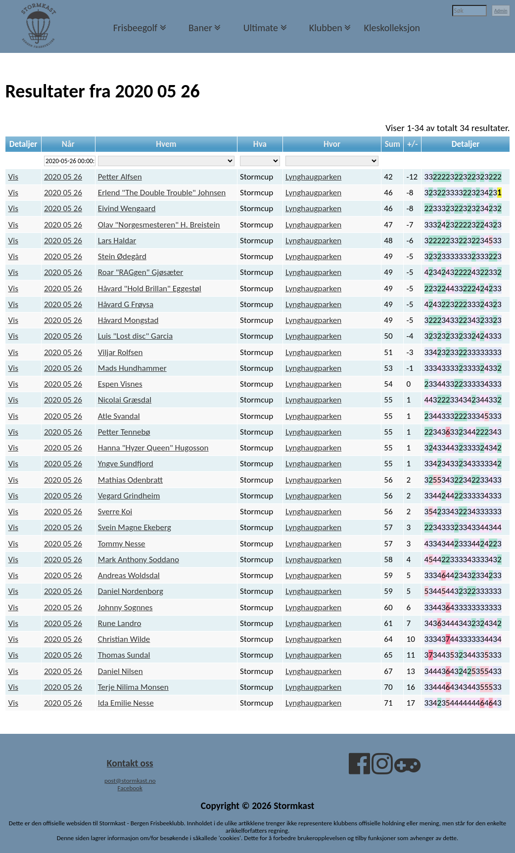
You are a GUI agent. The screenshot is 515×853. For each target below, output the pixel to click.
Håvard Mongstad (128, 320)
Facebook (130, 788)
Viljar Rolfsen (120, 352)
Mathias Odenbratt (130, 480)
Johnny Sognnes (125, 607)
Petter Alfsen (120, 177)
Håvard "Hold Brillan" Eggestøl (149, 288)
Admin (501, 10)
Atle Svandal (119, 416)
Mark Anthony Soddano (138, 559)
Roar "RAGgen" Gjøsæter (140, 272)
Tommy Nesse (121, 544)
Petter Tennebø (124, 432)
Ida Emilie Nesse (126, 703)
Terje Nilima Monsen (133, 687)
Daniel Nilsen (120, 671)
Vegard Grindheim (129, 496)
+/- (412, 144)
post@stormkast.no (130, 780)
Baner (200, 28)
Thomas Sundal (124, 655)
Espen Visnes (120, 384)
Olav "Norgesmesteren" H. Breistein (159, 225)
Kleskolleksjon (392, 28)
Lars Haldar (117, 240)
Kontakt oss (130, 763)
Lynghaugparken (313, 177)
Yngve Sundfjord (125, 463)
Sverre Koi (115, 511)
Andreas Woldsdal (129, 575)
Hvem (166, 144)
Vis (13, 177)
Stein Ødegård (122, 256)
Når (68, 144)
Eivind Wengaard (127, 208)
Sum (392, 144)
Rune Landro (119, 623)
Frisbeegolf (135, 28)
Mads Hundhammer (132, 368)
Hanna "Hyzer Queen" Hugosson (153, 448)
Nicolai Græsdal (124, 400)
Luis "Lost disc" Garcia (135, 336)
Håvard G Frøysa (125, 304)
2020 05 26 (63, 177)
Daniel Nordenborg (130, 591)
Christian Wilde (124, 639)
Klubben (325, 28)
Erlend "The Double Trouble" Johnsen (162, 192)
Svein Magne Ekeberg (134, 527)
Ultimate (260, 28)
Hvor (332, 144)
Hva (260, 144)
